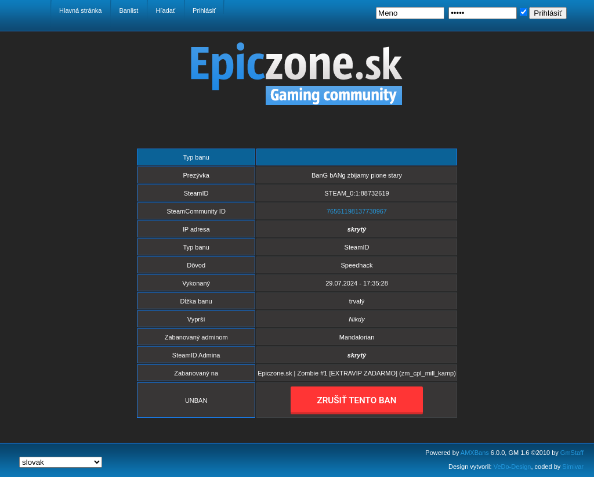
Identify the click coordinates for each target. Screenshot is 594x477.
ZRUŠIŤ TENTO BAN (357, 400)
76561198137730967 (357, 211)
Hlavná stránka (80, 10)
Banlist (128, 10)
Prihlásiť (204, 10)
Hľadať (165, 10)
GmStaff (572, 452)
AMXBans (475, 452)
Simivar (573, 466)
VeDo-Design (512, 466)
